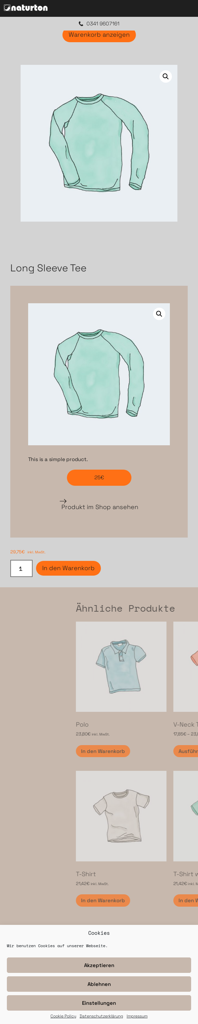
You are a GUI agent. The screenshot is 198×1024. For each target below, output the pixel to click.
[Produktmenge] (21, 568)
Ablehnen (99, 984)
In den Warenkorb (68, 568)
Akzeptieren (99, 965)
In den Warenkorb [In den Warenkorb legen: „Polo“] (154, 751)
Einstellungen (99, 1003)
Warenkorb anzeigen (99, 34)
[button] (166, 76)
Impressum (137, 1016)
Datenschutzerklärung (101, 1016)
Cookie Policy (63, 1016)
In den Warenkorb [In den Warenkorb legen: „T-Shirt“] (154, 900)
